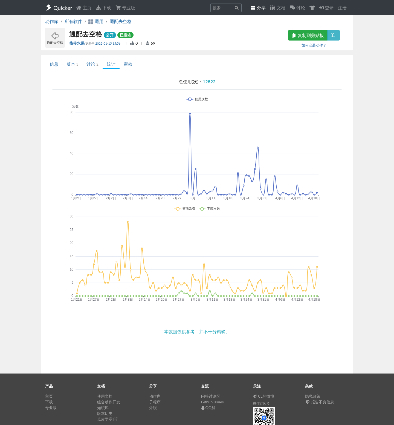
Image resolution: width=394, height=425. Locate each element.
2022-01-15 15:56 (108, 43)
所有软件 (73, 21)
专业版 (125, 7)
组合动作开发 (108, 402)
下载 (103, 7)
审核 (128, 64)
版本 (72, 64)
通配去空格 (121, 21)
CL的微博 (263, 396)
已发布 (125, 35)
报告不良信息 (319, 402)
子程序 (155, 402)
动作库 (51, 21)
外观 (153, 407)
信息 (54, 64)
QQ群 (208, 407)
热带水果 (77, 43)
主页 (83, 7)
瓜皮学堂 (107, 419)
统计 (111, 64)
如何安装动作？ (314, 45)
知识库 (103, 407)
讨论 (92, 64)
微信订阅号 (261, 403)
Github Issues (212, 402)
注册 (342, 7)
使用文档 (104, 396)
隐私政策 (312, 396)
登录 (326, 7)
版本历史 (104, 413)
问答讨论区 (210, 396)
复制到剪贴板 (308, 35)
